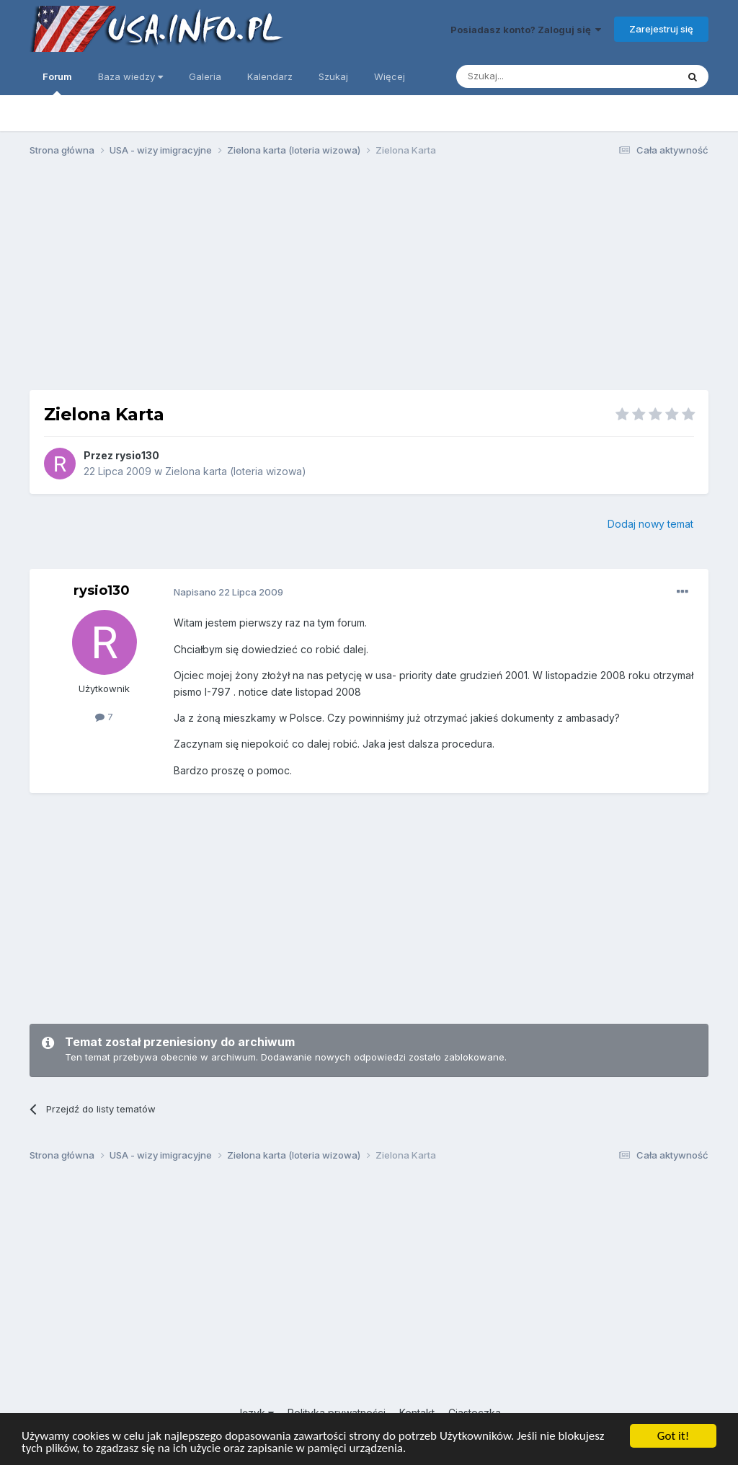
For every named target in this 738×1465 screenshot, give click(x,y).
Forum (57, 83)
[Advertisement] (369, 280)
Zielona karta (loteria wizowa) (235, 471)
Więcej (389, 76)
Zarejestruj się (661, 29)
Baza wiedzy (130, 76)
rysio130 (137, 455)
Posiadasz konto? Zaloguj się (525, 29)
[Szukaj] (530, 76)
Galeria (205, 76)
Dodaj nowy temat (650, 524)
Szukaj (333, 76)
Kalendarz (270, 76)
